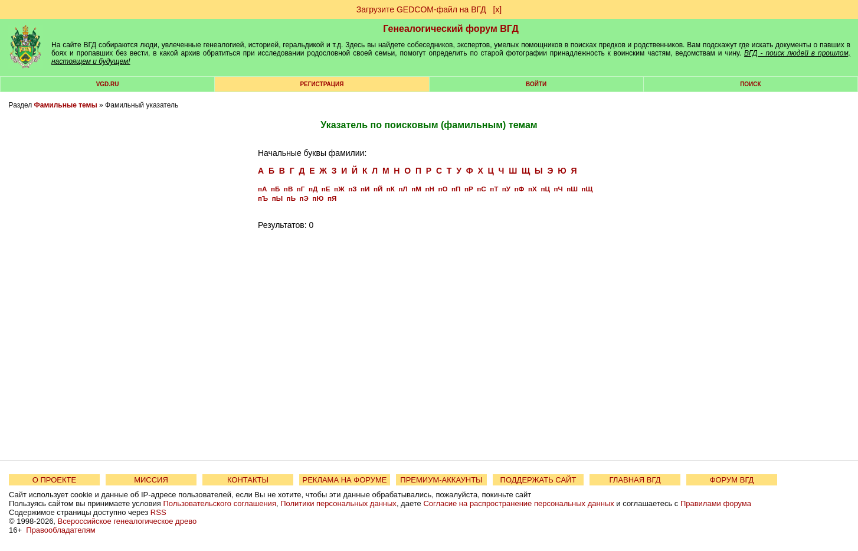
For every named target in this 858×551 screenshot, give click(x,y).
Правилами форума (715, 503)
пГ (301, 189)
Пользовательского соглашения (219, 503)
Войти (536, 84)
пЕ (326, 189)
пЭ (304, 198)
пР (468, 189)
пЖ (339, 189)
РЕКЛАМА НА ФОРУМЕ (344, 479)
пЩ (586, 189)
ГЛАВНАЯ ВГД (635, 479)
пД (313, 189)
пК (391, 189)
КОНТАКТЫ (247, 479)
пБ (275, 189)
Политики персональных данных (338, 503)
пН (429, 189)
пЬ (291, 198)
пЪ (263, 198)
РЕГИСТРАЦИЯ (321, 84)
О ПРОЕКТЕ (54, 479)
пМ (416, 189)
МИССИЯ (151, 479)
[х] (497, 9)
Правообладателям (60, 530)
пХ (532, 189)
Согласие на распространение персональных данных (518, 503)
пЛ (402, 189)
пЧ (558, 189)
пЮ (317, 198)
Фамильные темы (65, 105)
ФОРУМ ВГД (732, 479)
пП (455, 189)
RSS (158, 512)
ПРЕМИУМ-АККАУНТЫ (441, 479)
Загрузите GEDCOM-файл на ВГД (421, 9)
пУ (506, 189)
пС (481, 189)
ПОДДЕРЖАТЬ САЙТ (538, 479)
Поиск (750, 84)
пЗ (352, 189)
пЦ (545, 189)
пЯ (332, 198)
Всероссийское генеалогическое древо (127, 521)
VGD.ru (107, 84)
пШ (572, 189)
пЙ (378, 189)
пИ (365, 189)
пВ (288, 189)
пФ (520, 189)
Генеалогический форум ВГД (451, 29)
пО (442, 189)
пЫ (277, 198)
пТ (494, 189)
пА (262, 189)
